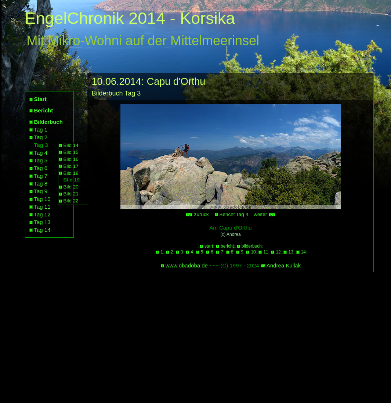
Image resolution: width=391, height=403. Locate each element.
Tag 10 (42, 199)
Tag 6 (41, 168)
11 (265, 252)
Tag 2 (41, 137)
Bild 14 (71, 145)
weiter (265, 214)
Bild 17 (71, 166)
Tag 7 (41, 176)
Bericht (43, 110)
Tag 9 (41, 191)
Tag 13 (42, 222)
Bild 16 (71, 159)
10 (253, 252)
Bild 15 (71, 152)
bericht (227, 246)
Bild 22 (71, 201)
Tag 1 (41, 129)
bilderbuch (252, 246)
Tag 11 (42, 207)
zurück (197, 214)
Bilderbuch (48, 122)
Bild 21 (71, 194)
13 (290, 252)
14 (303, 252)
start (208, 246)
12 (278, 252)
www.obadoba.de (187, 265)
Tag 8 (41, 183)
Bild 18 (71, 173)
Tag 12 (42, 214)
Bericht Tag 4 (234, 214)
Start (40, 99)
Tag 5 (41, 160)
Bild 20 (71, 187)
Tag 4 (41, 153)
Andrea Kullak (284, 265)
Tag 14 (42, 230)
